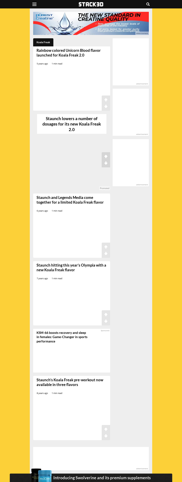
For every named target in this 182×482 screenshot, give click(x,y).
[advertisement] (91, 23)
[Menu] (34, 4)
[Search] (148, 4)
